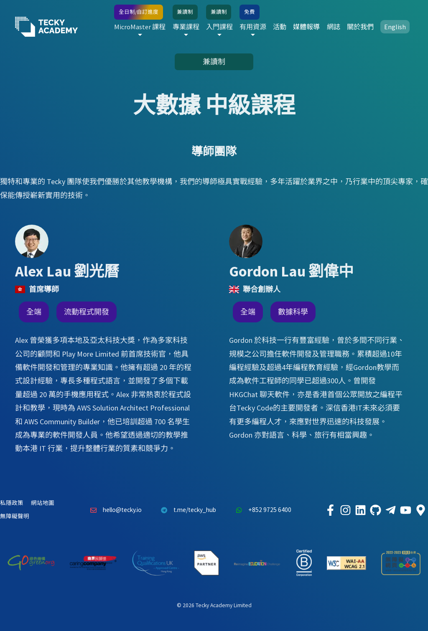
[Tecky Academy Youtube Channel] (405, 509)
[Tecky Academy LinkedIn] (360, 509)
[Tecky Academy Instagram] (345, 509)
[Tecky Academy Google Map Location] (420, 509)
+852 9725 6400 (261, 509)
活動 (279, 27)
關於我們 (360, 27)
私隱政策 (11, 503)
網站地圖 (42, 503)
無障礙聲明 (14, 516)
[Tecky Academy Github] (375, 509)
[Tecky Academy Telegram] (390, 509)
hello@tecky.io (114, 509)
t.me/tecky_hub (187, 509)
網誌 (333, 27)
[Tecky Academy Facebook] (330, 509)
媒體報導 (306, 27)
